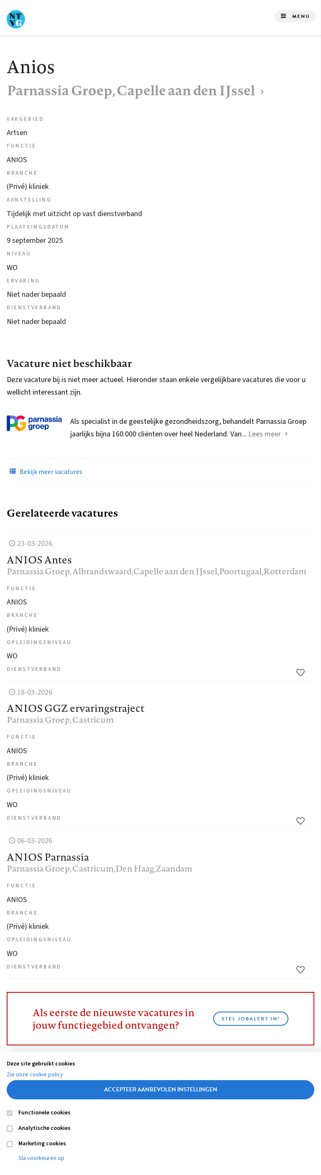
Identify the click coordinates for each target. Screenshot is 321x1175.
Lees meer (264, 434)
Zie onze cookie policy (35, 1074)
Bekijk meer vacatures (44, 471)
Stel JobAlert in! (251, 1018)
